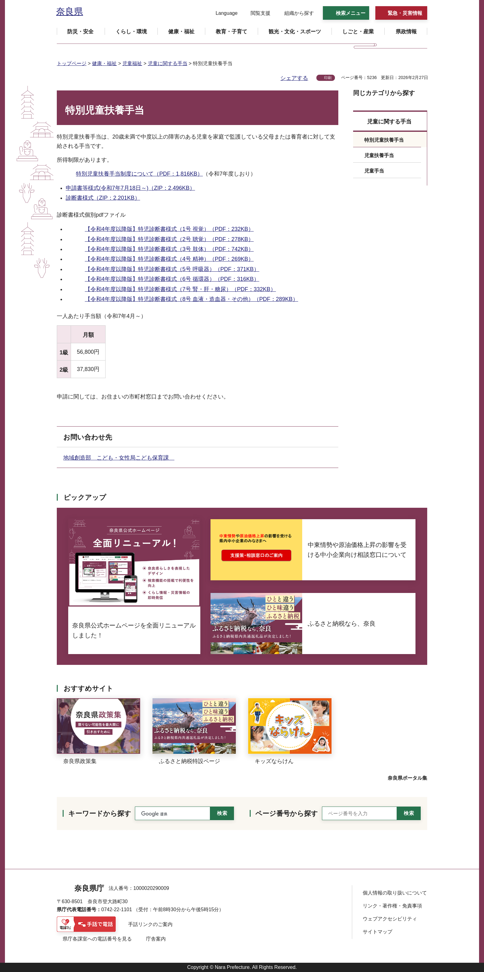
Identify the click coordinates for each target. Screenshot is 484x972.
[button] (223, 13)
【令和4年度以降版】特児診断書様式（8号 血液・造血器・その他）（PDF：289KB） (191, 299)
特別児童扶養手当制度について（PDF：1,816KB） (139, 174)
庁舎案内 (156, 938)
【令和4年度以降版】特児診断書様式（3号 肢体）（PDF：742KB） (169, 249)
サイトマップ (377, 931)
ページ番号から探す (286, 813)
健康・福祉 (104, 63)
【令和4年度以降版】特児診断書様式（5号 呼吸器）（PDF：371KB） (172, 269)
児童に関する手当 (167, 63)
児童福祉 (132, 63)
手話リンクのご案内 (150, 924)
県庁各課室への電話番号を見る (97, 938)
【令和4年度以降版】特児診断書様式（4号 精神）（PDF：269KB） (169, 259)
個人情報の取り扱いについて (395, 892)
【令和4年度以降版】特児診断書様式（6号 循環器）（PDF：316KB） (172, 279)
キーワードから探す (99, 813)
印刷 (328, 78)
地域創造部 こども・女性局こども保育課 (118, 458)
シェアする (294, 78)
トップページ (71, 63)
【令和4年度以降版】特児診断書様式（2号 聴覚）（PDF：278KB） (169, 239)
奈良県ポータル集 (407, 778)
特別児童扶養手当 (384, 140)
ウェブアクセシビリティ (390, 918)
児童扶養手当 (379, 155)
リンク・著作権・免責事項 (392, 905)
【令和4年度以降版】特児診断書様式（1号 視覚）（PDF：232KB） (169, 229)
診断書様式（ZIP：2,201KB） (103, 198)
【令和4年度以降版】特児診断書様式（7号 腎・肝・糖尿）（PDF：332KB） (180, 289)
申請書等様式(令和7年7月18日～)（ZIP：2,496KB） (130, 188)
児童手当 (374, 170)
